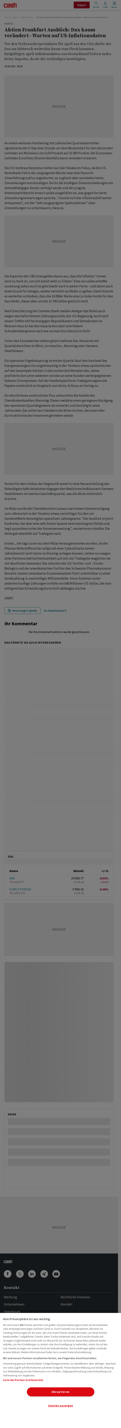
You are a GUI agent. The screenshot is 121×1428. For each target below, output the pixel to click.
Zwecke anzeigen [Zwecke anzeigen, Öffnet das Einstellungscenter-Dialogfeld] (60, 1405)
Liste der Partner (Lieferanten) (23, 1380)
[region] (60, 1370)
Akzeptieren (60, 1392)
